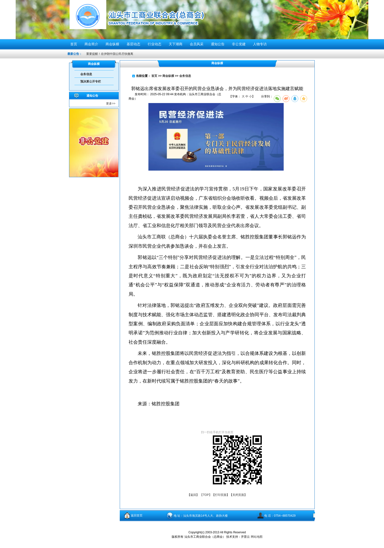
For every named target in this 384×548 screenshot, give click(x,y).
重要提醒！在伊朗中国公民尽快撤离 (109, 54)
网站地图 (257, 536)
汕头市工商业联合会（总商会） (156, 19)
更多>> (110, 103)
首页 (154, 76)
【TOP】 (206, 495)
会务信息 (86, 74)
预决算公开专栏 (90, 81)
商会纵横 (168, 76)
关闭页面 (238, 495)
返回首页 (137, 515)
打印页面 (221, 495)
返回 (193, 495)
